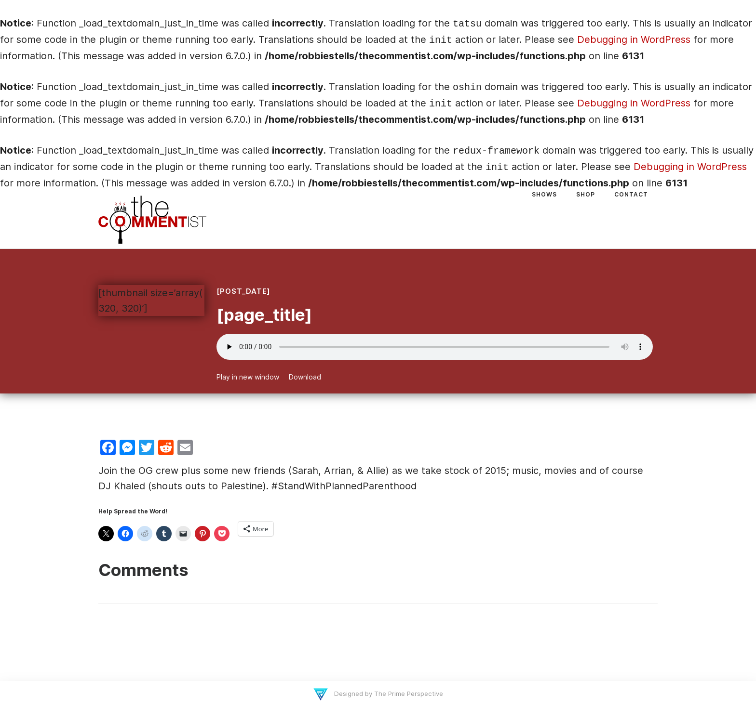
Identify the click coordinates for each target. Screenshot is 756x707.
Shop (585, 194)
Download (305, 377)
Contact (631, 194)
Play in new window (247, 377)
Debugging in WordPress (633, 39)
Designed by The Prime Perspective (387, 693)
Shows (544, 194)
